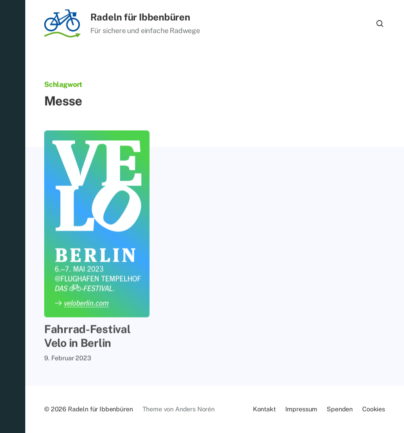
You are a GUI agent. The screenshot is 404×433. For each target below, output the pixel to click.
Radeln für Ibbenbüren (140, 17)
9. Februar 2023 (67, 359)
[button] (12, 216)
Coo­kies (373, 409)
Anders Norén (195, 409)
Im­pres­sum (301, 409)
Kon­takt (264, 409)
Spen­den (340, 409)
